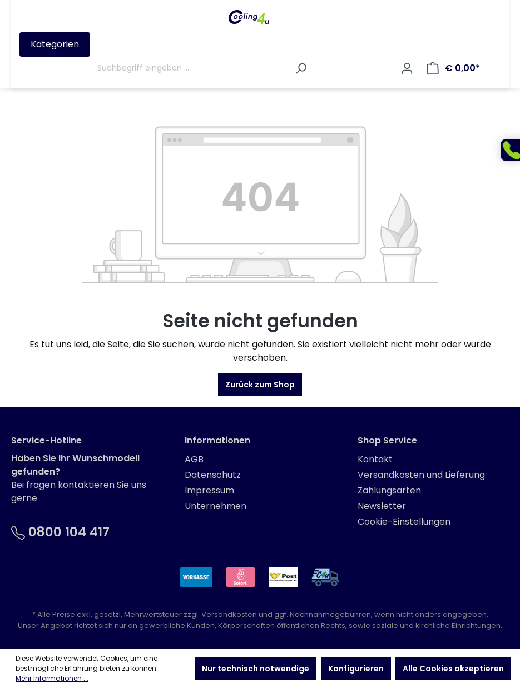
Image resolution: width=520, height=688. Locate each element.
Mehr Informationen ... (52, 678)
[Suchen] (301, 68)
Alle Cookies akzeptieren (453, 668)
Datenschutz (213, 474)
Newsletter (382, 506)
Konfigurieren (356, 668)
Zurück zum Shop (260, 384)
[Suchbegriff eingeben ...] (190, 68)
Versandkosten (229, 614)
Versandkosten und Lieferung (421, 474)
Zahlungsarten (389, 490)
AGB (194, 459)
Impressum (209, 490)
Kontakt (375, 459)
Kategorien (55, 44)
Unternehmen (215, 506)
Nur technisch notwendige (255, 668)
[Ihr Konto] (407, 68)
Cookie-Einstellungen (404, 521)
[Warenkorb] (453, 68)
